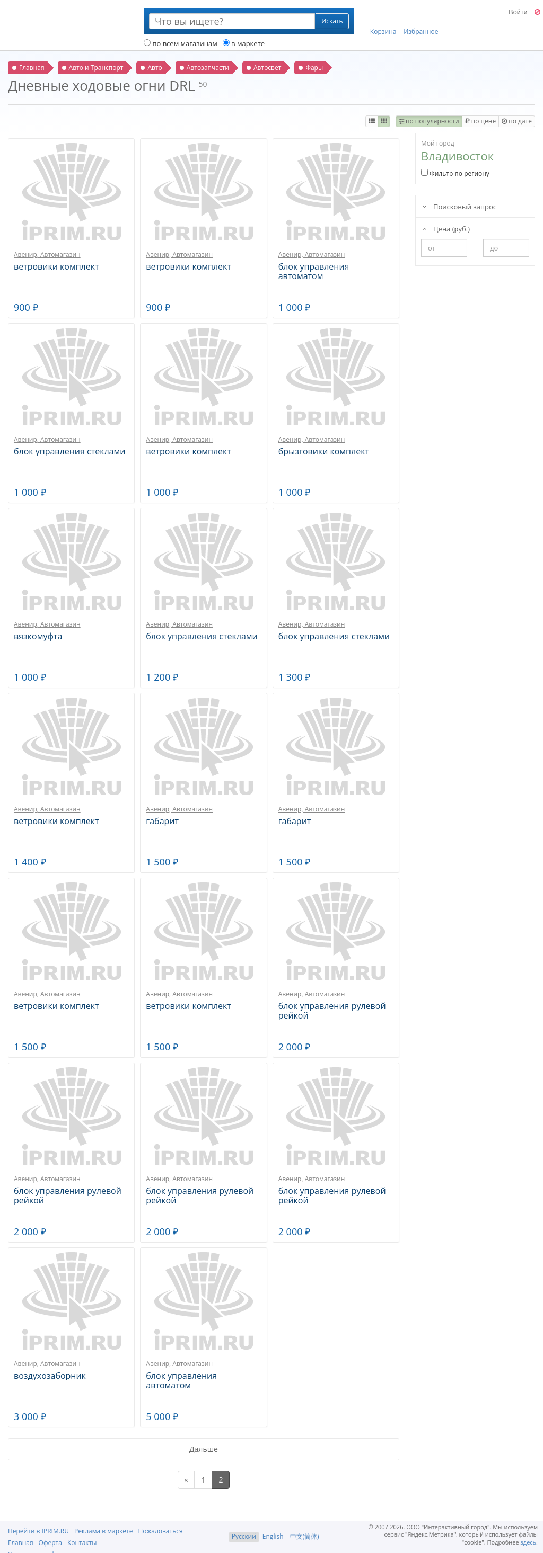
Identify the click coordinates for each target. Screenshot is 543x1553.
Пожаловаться (160, 1531)
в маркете (244, 43)
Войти (518, 12)
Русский (244, 1536)
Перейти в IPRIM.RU (38, 1531)
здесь (529, 1542)
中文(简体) (304, 1536)
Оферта (50, 1542)
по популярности (429, 121)
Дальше (203, 1449)
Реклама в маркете (103, 1531)
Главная (20, 1542)
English (273, 1536)
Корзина (383, 21)
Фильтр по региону (455, 173)
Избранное (421, 21)
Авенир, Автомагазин (47, 254)
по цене (480, 121)
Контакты (82, 1542)
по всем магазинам (180, 43)
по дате (517, 121)
